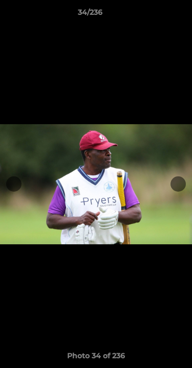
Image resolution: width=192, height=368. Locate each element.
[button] (155, 14)
